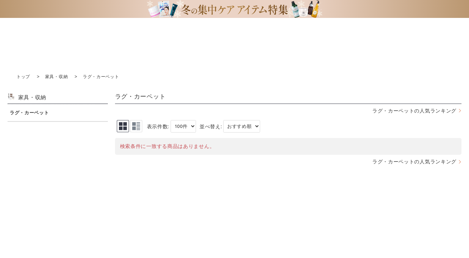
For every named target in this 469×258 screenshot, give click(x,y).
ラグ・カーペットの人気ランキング (414, 110)
